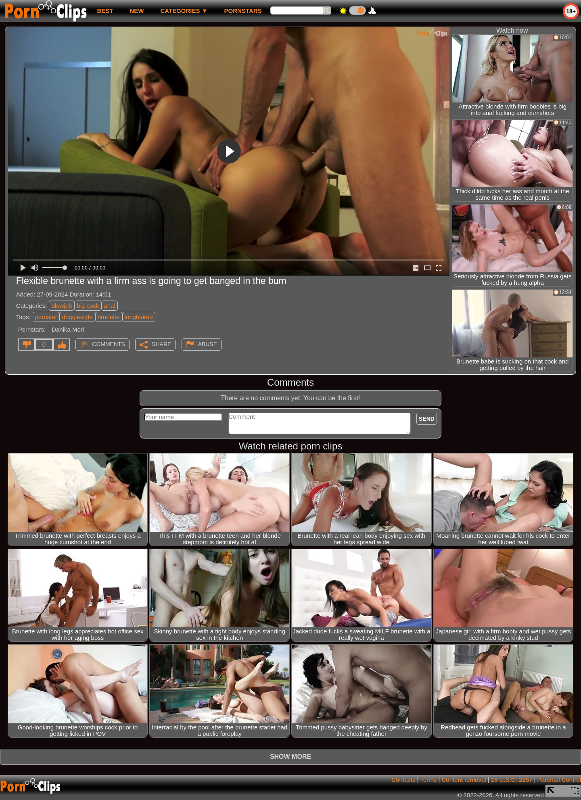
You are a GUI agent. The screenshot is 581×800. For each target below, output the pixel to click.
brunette (109, 316)
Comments (108, 344)
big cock (88, 305)
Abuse (207, 344)
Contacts (403, 779)
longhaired (139, 316)
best (105, 10)
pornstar (46, 316)
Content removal (464, 779)
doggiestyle (77, 316)
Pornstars (243, 10)
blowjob (61, 305)
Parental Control (559, 779)
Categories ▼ (183, 10)
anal (109, 305)
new (137, 10)
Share (161, 344)
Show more (290, 756)
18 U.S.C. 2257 (512, 779)
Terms (428, 779)
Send (427, 419)
